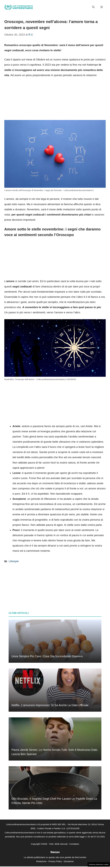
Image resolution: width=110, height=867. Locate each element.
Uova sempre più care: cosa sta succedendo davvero (47, 656)
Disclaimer (69, 861)
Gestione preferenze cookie (98, 864)
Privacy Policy (55, 861)
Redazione (41, 861)
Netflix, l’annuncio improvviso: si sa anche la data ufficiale (50, 705)
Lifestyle (14, 561)
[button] (93, 7)
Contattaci (74, 844)
